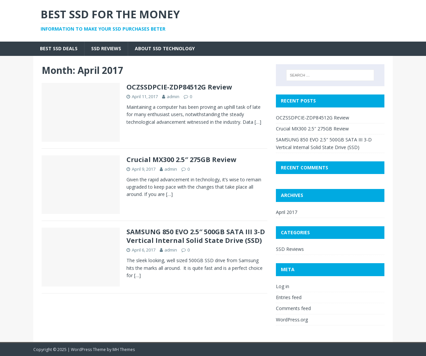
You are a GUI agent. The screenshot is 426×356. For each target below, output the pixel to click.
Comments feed (293, 308)
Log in (282, 286)
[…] (258, 122)
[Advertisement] (265, 20)
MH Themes (123, 349)
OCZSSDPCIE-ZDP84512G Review (179, 87)
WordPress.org (292, 319)
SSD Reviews (106, 48)
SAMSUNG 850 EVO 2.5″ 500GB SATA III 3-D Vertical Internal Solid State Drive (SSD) (195, 236)
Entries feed (289, 297)
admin (173, 96)
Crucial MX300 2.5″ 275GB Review (181, 159)
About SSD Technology (165, 48)
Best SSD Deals (59, 48)
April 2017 (286, 212)
